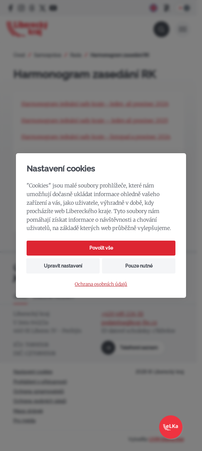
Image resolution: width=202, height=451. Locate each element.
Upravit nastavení (63, 266)
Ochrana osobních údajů (101, 284)
